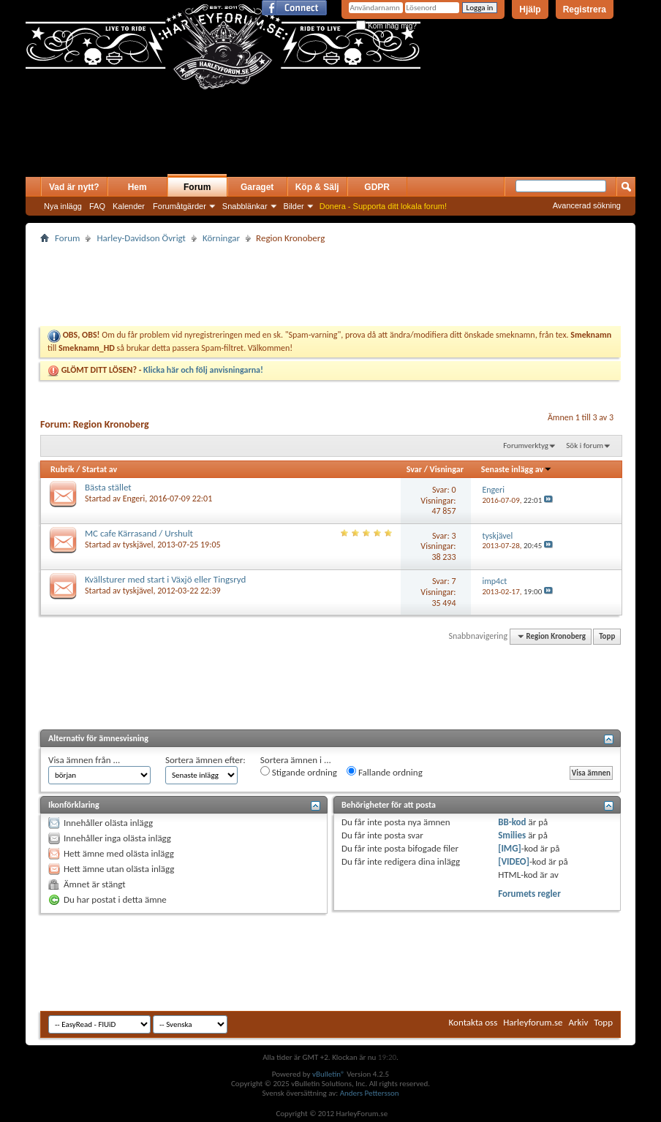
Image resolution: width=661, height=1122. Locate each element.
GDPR (377, 187)
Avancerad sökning (587, 205)
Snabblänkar (245, 206)
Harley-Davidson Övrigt (141, 237)
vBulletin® (328, 1074)
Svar (414, 469)
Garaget (257, 187)
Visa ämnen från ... (84, 759)
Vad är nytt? (74, 187)
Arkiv (579, 1022)
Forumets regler (529, 893)
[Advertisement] (197, 148)
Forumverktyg (525, 445)
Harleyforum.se (532, 1022)
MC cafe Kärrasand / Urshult (139, 533)
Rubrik (62, 469)
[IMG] (509, 848)
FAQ (97, 206)
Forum (197, 187)
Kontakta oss (473, 1022)
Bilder (294, 206)
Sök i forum (584, 445)
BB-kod (512, 821)
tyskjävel (138, 544)
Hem (137, 187)
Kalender (129, 206)
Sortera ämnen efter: (205, 759)
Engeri (134, 498)
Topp (607, 636)
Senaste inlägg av (516, 469)
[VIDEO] (513, 861)
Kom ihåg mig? (386, 26)
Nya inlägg (63, 206)
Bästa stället (108, 487)
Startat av (99, 469)
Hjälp (529, 9)
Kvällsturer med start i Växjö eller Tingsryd (165, 579)
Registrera (584, 9)
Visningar (447, 469)
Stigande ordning (298, 772)
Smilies (512, 835)
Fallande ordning (385, 772)
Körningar (221, 237)
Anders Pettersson (369, 1093)
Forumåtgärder (179, 206)
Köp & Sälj (317, 187)
